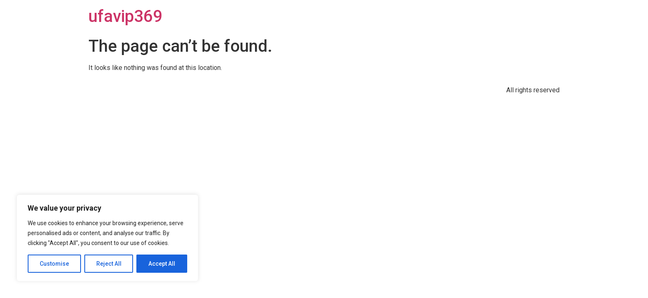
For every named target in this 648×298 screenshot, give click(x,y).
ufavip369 (125, 16)
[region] (107, 238)
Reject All (109, 263)
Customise (54, 263)
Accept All (161, 263)
